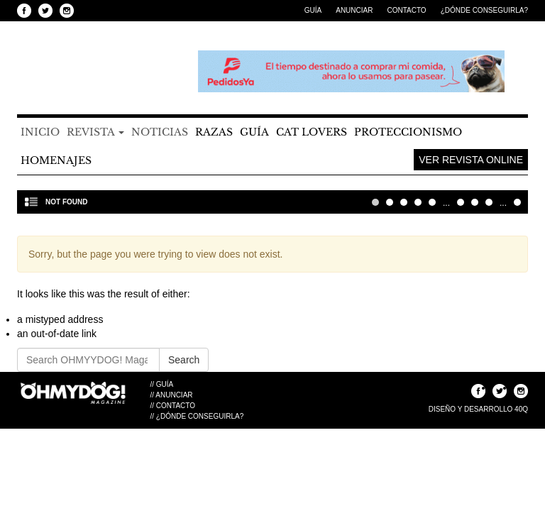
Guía (312, 10)
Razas (214, 132)
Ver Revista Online (471, 159)
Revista (95, 132)
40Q (521, 409)
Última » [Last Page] (517, 202)
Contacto (406, 10)
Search (183, 360)
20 (474, 202)
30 (488, 202)
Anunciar (354, 10)
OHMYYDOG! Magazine (95, 71)
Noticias (159, 132)
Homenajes (56, 160)
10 (460, 202)
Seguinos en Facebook (24, 11)
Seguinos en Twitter (45, 11)
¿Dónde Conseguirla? (484, 10)
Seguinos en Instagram (67, 11)
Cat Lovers (311, 132)
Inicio (40, 132)
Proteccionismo (408, 132)
